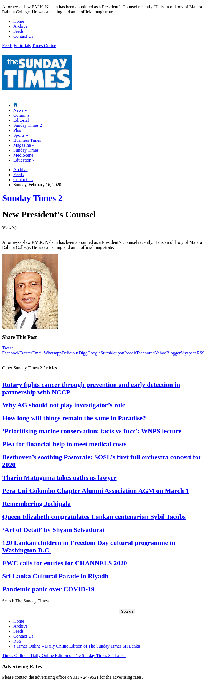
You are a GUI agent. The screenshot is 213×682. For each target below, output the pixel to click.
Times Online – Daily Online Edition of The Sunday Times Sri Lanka (76, 646)
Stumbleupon (112, 353)
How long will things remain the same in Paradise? (74, 418)
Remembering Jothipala (36, 503)
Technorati (145, 353)
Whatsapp (53, 353)
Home (18, 21)
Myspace (189, 353)
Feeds (18, 31)
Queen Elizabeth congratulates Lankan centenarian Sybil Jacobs (94, 516)
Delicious (70, 353)
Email (37, 353)
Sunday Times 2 (27, 125)
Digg (82, 353)
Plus (17, 130)
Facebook (10, 353)
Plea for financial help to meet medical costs (64, 444)
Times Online (44, 45)
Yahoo (160, 353)
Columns (21, 115)
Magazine (23, 145)
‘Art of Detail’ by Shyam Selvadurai (53, 529)
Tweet (7, 348)
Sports (20, 135)
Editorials (22, 45)
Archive (20, 26)
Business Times (27, 140)
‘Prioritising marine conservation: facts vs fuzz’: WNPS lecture (91, 431)
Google (93, 353)
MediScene (23, 155)
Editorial (21, 120)
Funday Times (26, 150)
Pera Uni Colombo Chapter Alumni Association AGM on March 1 (95, 490)
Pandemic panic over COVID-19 (48, 589)
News (20, 110)
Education (24, 160)
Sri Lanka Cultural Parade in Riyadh (55, 576)
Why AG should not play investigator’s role (63, 405)
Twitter (25, 353)
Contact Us (23, 36)
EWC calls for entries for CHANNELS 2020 (64, 563)
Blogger (173, 353)
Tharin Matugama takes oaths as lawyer (59, 477)
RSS (200, 353)
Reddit (130, 353)
